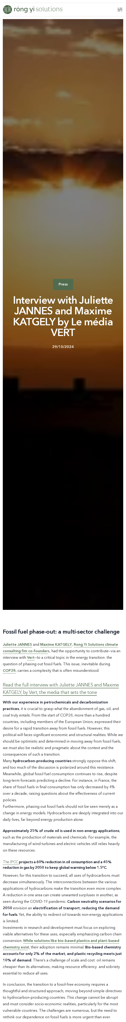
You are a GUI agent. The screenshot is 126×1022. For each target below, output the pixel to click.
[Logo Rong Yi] (33, 9)
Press (63, 284)
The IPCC (11, 862)
